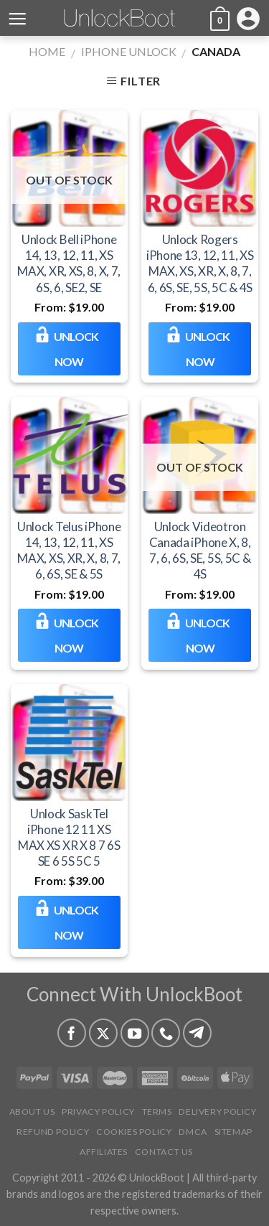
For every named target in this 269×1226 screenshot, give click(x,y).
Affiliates (104, 1151)
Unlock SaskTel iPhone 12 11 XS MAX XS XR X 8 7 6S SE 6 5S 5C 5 (69, 837)
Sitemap (233, 1131)
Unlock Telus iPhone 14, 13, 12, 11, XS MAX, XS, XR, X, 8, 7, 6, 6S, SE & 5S (69, 550)
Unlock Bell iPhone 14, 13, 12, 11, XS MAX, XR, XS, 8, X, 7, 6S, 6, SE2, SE (69, 263)
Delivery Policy (217, 1111)
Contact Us (164, 1151)
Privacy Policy (98, 1111)
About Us (32, 1111)
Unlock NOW (76, 348)
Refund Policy (52, 1131)
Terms (157, 1111)
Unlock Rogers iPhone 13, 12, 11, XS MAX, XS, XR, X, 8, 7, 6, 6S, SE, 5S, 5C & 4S (200, 263)
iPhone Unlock (128, 51)
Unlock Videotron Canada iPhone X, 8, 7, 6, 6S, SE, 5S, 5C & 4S (200, 550)
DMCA (193, 1131)
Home (47, 51)
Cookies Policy (134, 1131)
